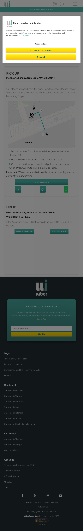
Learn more (24, 36)
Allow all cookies (41, 50)
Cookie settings (40, 44)
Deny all (41, 57)
